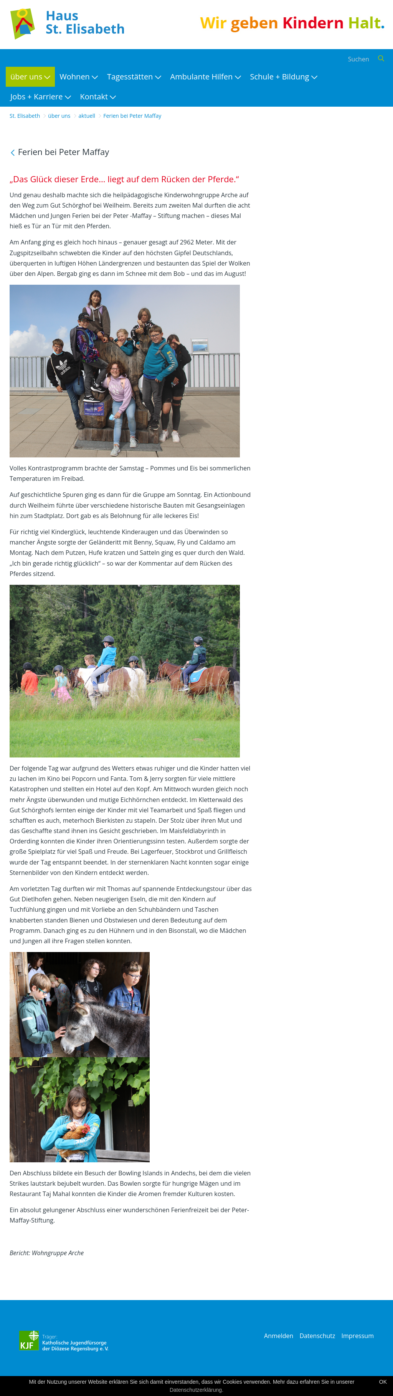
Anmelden (278, 1336)
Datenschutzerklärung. (196, 1390)
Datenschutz (317, 1336)
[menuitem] (30, 77)
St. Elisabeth (25, 115)
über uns (59, 115)
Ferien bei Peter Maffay (132, 115)
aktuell (87, 115)
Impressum (358, 1336)
